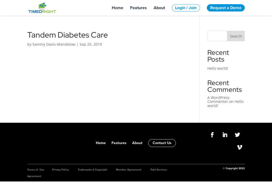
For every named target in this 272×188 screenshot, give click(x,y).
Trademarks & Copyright (92, 170)
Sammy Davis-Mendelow (53, 44)
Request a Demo (225, 8)
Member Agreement (128, 170)
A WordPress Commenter (218, 99)
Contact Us (162, 143)
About (159, 8)
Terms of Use (35, 170)
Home (117, 8)
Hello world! (217, 68)
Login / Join (186, 8)
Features (138, 8)
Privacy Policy (60, 170)
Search (236, 36)
